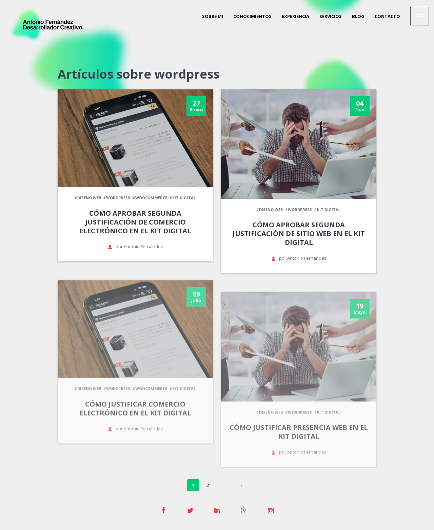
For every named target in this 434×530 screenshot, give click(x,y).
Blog (358, 16)
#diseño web (87, 197)
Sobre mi (212, 16)
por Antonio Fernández (135, 247)
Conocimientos (252, 16)
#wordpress (116, 197)
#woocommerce (149, 197)
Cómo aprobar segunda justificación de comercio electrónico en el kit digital (135, 222)
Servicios (330, 16)
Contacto (387, 16)
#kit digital (182, 197)
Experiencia (295, 16)
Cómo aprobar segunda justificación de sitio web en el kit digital (299, 233)
